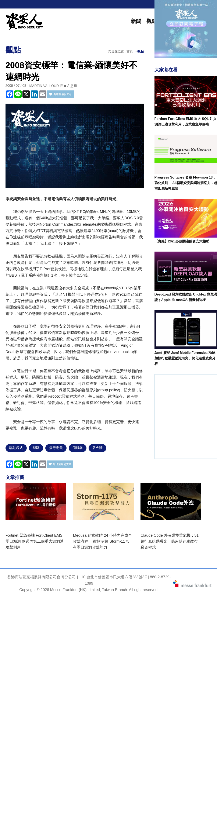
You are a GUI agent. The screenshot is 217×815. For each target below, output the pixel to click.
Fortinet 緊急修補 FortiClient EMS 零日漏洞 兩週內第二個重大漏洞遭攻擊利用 (35, 541)
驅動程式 (16, 448)
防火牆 (97, 448)
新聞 (136, 21)
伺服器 (77, 448)
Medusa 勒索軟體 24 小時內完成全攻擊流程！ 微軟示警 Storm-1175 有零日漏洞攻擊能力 (102, 541)
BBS (36, 447)
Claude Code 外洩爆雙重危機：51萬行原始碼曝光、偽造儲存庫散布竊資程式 (169, 541)
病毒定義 (56, 448)
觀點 (151, 21)
